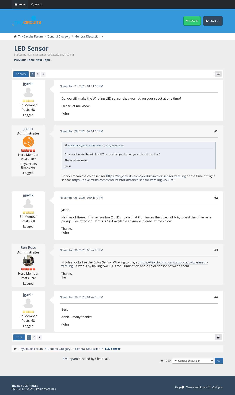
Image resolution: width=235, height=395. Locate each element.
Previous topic (24, 60)
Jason (28, 128)
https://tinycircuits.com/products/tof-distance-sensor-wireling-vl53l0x (122, 180)
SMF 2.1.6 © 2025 (22, 388)
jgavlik (28, 83)
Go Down (21, 74)
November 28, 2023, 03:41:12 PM (81, 198)
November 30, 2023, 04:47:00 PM (81, 297)
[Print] (218, 74)
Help (179, 387)
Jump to (165, 360)
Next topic (42, 60)
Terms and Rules (198, 387)
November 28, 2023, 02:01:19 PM (81, 131)
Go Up (19, 337)
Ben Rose (28, 247)
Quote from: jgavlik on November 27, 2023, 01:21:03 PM (96, 145)
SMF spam (70, 359)
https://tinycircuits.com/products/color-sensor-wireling (146, 176)
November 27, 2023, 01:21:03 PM (81, 86)
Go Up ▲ (217, 387)
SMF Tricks (31, 385)
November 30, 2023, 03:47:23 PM (81, 250)
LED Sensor (31, 48)
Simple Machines (45, 388)
